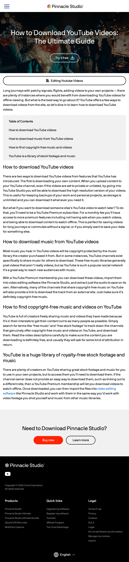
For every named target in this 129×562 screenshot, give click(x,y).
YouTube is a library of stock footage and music (42, 156)
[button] (64, 58)
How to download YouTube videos (32, 130)
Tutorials (51, 518)
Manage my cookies (99, 536)
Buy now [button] (48, 440)
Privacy (92, 513)
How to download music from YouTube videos (41, 138)
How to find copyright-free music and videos (40, 147)
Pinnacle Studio (13, 509)
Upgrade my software (58, 509)
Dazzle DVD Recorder (16, 522)
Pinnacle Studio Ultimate (18, 513)
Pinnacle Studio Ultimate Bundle (22, 518)
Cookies (92, 518)
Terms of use (95, 509)
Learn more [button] (81, 440)
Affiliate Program (55, 522)
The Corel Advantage (58, 527)
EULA (91, 522)
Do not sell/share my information (105, 531)
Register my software (58, 513)
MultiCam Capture (14, 527)
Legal (91, 527)
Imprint (92, 541)
